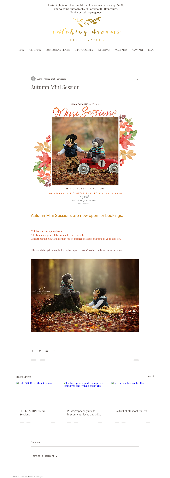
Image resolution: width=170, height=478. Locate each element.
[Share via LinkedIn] (46, 351)
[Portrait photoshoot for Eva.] (132, 394)
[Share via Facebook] (32, 351)
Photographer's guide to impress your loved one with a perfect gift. (84, 412)
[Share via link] (53, 351)
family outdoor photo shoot (98, 59)
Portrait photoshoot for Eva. (131, 411)
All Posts (21, 59)
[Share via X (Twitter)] (39, 351)
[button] (150, 59)
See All (151, 376)
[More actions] (137, 78)
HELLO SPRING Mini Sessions (32, 412)
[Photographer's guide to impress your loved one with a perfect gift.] (85, 394)
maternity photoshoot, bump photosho (54, 59)
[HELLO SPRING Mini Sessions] (37, 394)
